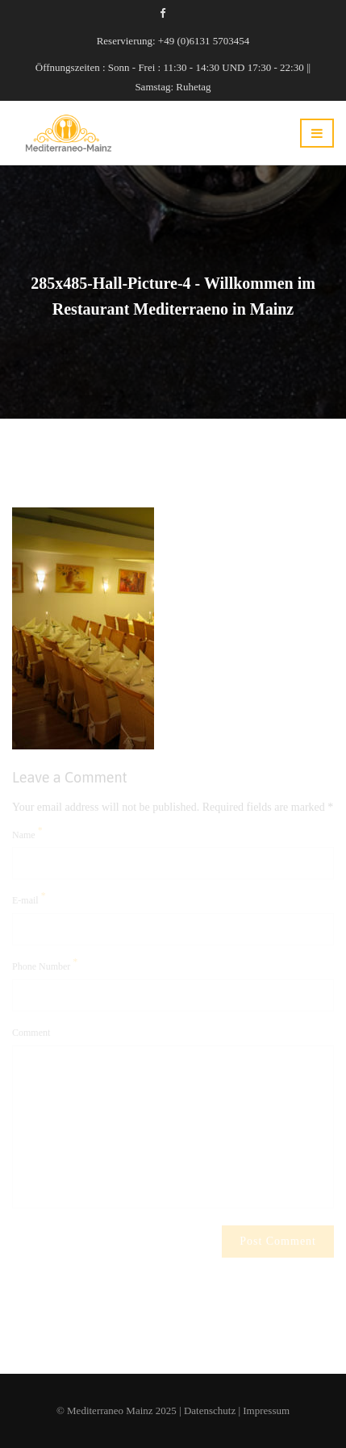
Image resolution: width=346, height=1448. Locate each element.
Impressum (266, 1410)
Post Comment (278, 1243)
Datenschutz (210, 1410)
